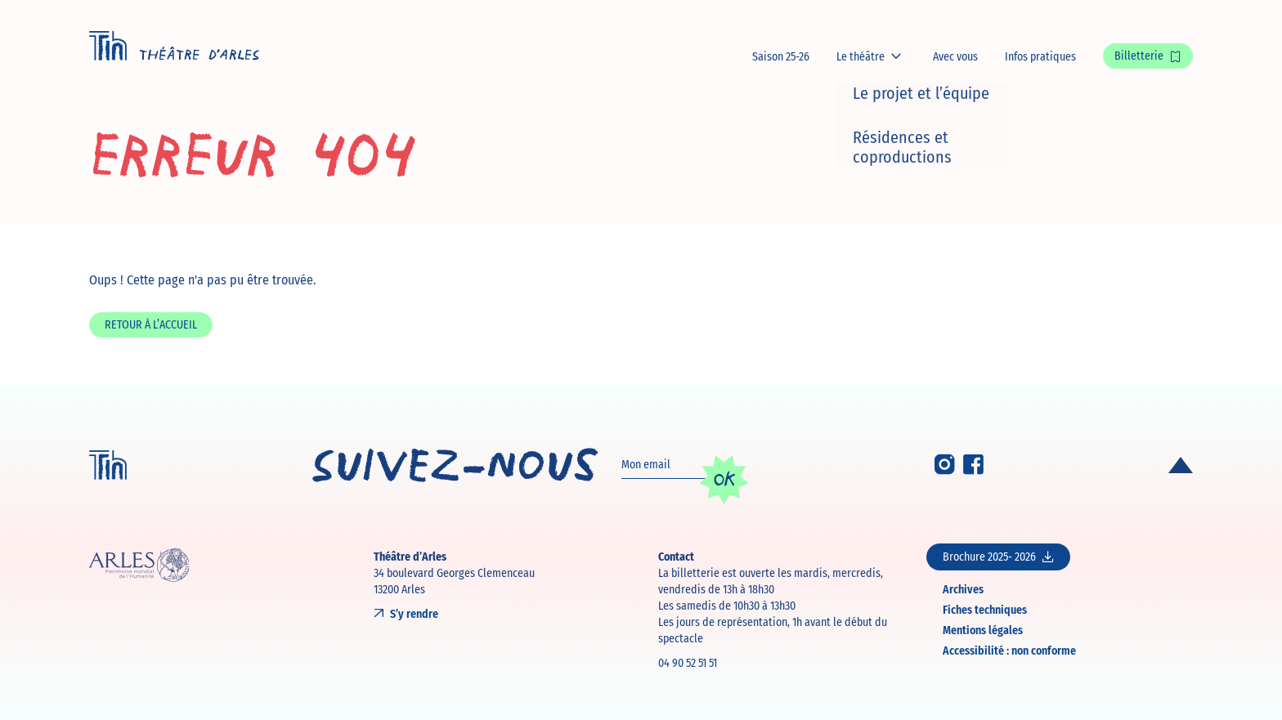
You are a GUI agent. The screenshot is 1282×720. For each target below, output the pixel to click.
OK (724, 478)
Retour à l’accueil (151, 324)
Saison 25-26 (780, 56)
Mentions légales (983, 629)
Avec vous (955, 56)
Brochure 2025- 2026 (998, 556)
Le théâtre (860, 57)
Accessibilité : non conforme (1009, 650)
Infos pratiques (1040, 56)
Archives (963, 588)
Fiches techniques (985, 609)
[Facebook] (973, 469)
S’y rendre (414, 614)
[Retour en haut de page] (1180, 465)
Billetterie (1138, 55)
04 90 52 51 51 (687, 663)
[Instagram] (945, 469)
